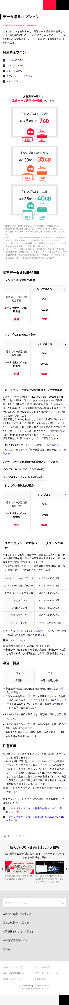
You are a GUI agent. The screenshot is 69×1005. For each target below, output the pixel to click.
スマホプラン (13, 81)
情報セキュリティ (11, 979)
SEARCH (62, 902)
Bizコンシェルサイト (36, 630)
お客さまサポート (53, 1000)
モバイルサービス (29, 1000)
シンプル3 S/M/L (15, 60)
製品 (18, 1000)
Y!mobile (21, 5)
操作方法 (51, 445)
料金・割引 (6, 1000)
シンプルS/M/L (14, 70)
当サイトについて (11, 967)
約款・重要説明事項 (12, 973)
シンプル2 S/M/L (15, 65)
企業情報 (39, 979)
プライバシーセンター (45, 973)
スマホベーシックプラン (19, 76)
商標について (41, 967)
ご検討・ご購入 (41, 1000)
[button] (2, 869)
